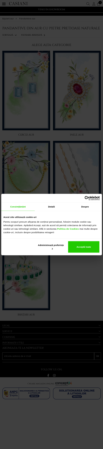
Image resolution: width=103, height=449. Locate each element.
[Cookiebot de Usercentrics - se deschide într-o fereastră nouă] (87, 198)
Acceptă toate (84, 246)
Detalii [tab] (51, 206)
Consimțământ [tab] (18, 206)
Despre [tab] (85, 206)
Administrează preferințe (51, 247)
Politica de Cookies (68, 228)
